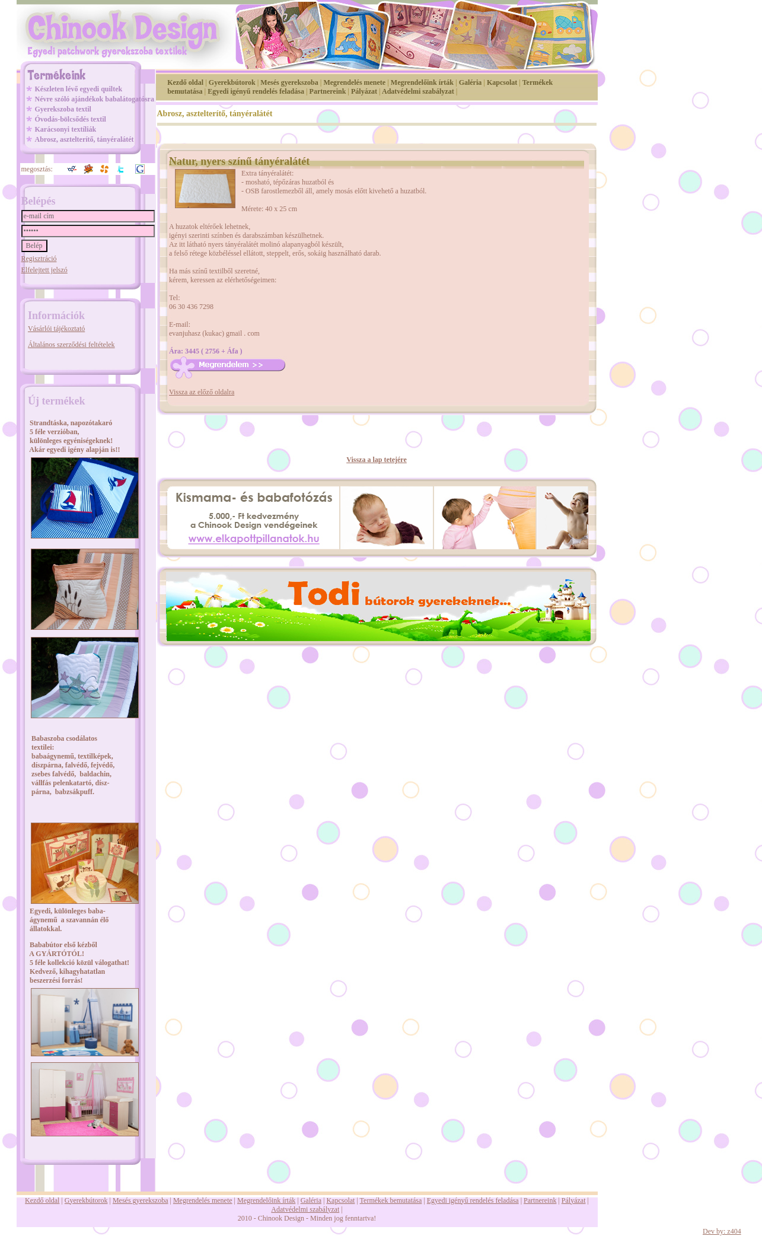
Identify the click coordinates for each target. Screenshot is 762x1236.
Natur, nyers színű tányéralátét (239, 161)
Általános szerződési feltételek (71, 344)
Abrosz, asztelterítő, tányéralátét (84, 139)
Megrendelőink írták (422, 82)
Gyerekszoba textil (63, 109)
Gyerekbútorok (232, 82)
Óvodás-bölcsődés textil (70, 119)
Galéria (470, 82)
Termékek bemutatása (391, 1200)
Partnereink (328, 91)
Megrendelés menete (354, 82)
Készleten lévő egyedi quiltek (79, 89)
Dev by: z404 (722, 1231)
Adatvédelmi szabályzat (418, 91)
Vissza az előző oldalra (201, 392)
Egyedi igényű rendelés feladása (256, 91)
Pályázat (364, 91)
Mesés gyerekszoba (289, 82)
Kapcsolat (502, 82)
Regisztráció (39, 258)
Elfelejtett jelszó (44, 270)
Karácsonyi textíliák (66, 129)
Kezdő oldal (185, 82)
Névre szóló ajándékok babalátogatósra (94, 99)
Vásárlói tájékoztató (56, 328)
